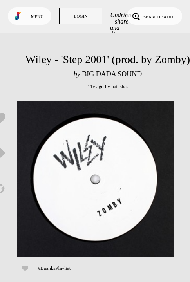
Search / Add (152, 16)
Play (95, 179)
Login (80, 16)
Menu (37, 16)
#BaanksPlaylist (54, 268)
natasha (119, 86)
